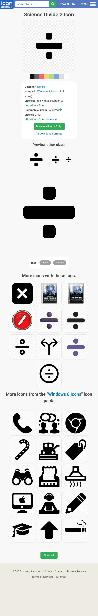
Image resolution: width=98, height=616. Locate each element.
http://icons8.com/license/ (41, 119)
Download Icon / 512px (49, 126)
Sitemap (61, 576)
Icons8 (41, 86)
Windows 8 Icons (47, 91)
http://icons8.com (35, 105)
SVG (75, 4)
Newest (64, 4)
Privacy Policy (75, 571)
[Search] (52, 4)
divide (45, 262)
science (60, 262)
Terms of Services (42, 576)
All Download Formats (49, 133)
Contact (59, 571)
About (48, 571)
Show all (49, 555)
